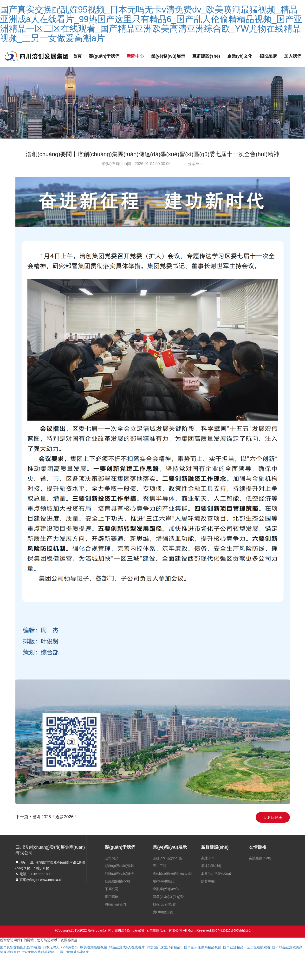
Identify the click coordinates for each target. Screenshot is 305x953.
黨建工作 (207, 858)
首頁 (77, 56)
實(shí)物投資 (163, 912)
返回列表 (272, 817)
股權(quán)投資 (164, 904)
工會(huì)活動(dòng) (216, 873)
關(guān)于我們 (104, 56)
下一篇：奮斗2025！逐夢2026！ (46, 816)
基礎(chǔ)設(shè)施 (167, 858)
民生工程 (159, 866)
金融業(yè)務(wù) (166, 889)
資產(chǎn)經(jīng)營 (168, 897)
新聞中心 (135, 56)
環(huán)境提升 (164, 881)
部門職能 (111, 897)
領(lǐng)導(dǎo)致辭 (119, 866)
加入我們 (292, 56)
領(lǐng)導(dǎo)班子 (119, 873)
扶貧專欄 (207, 881)
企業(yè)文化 (239, 56)
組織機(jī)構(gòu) (117, 881)
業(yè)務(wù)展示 (168, 56)
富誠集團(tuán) (260, 858)
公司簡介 (111, 858)
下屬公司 (111, 889)
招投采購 (268, 56)
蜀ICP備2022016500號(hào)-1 (231, 930)
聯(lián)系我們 (115, 904)
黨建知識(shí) (211, 866)
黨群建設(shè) (206, 56)
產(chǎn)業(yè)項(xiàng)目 (172, 873)
